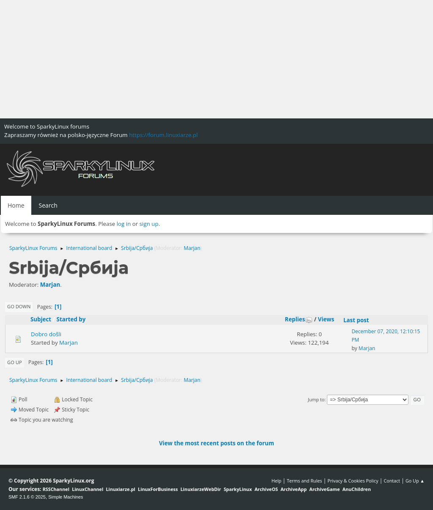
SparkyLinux (238, 489)
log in (124, 224)
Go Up (14, 362)
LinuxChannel (87, 489)
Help (276, 480)
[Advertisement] (216, 59)
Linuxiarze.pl (120, 489)
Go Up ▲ (415, 480)
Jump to (316, 399)
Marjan (192, 248)
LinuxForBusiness (158, 489)
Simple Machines (65, 496)
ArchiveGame (324, 489)
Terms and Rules (304, 480)
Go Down (18, 306)
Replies (299, 319)
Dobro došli (46, 334)
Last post (356, 320)
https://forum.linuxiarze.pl (163, 135)
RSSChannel (56, 489)
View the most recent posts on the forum (216, 443)
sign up (149, 224)
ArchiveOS (266, 489)
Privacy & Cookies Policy (352, 480)
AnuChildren (357, 489)
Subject (40, 319)
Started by (71, 319)
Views (326, 319)
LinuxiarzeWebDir (201, 489)
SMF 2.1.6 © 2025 (27, 496)
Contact (392, 480)
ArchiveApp (293, 489)
